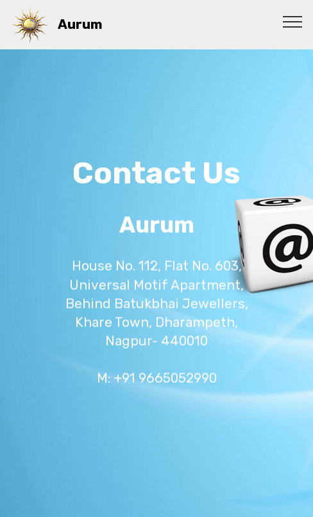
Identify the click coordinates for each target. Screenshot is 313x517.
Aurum (80, 25)
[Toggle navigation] (293, 21)
